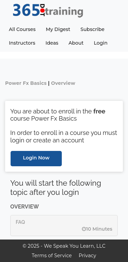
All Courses (22, 29)
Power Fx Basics (26, 83)
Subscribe (92, 29)
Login (101, 43)
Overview (63, 83)
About (76, 43)
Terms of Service (52, 255)
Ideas (51, 43)
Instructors (22, 43)
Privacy (87, 255)
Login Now (36, 158)
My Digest (58, 29)
